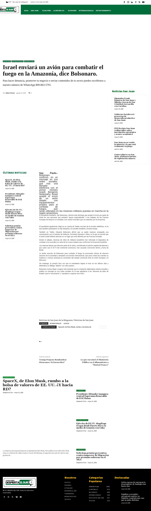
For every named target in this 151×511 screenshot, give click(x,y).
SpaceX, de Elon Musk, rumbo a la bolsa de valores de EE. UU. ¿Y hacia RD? (15, 183)
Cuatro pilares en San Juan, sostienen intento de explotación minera (125, 157)
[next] (104, 327)
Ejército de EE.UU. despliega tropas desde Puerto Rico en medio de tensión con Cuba (14, 214)
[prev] (101, 327)
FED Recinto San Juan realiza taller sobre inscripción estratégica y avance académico (125, 131)
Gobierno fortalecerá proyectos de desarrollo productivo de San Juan (124, 117)
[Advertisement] (75, 38)
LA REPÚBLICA (81, 390)
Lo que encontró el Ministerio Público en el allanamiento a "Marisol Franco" (94, 362)
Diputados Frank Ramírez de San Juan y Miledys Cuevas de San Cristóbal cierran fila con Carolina (125, 102)
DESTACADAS (7, 61)
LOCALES (66, 323)
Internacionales (17, 61)
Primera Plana (29, 61)
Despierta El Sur (8, 393)
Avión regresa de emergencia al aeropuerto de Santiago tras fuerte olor (133, 484)
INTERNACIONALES (55, 323)
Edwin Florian (10, 93)
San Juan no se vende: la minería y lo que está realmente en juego (125, 144)
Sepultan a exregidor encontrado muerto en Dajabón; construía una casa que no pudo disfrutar (132, 497)
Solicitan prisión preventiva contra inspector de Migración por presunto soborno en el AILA (13, 231)
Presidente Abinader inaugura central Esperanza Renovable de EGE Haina (14, 198)
